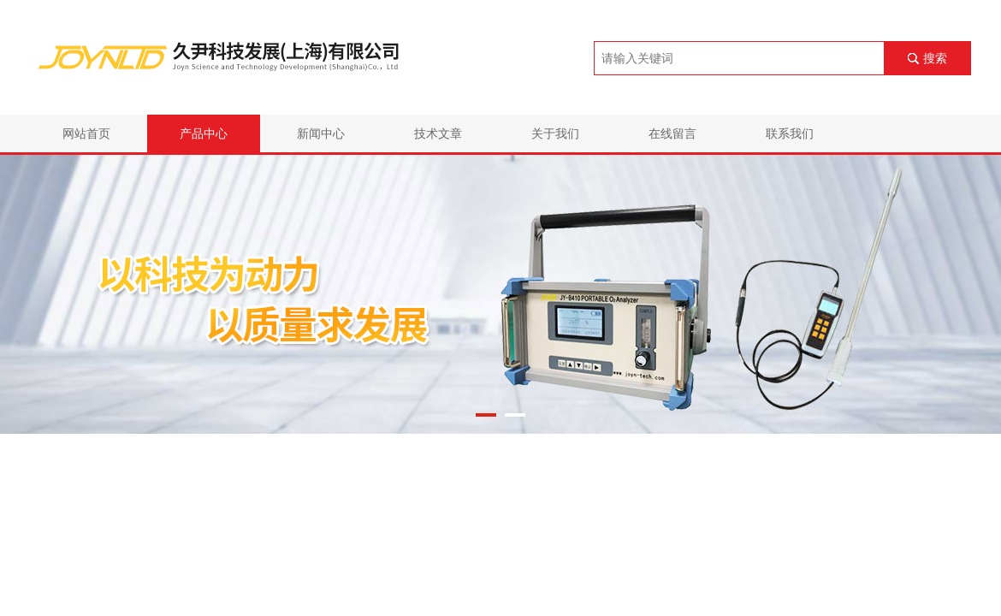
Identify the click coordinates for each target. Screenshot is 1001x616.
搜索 (935, 58)
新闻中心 (321, 133)
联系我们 (790, 133)
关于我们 (555, 133)
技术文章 (438, 133)
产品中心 (204, 133)
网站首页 (86, 133)
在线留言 (672, 133)
